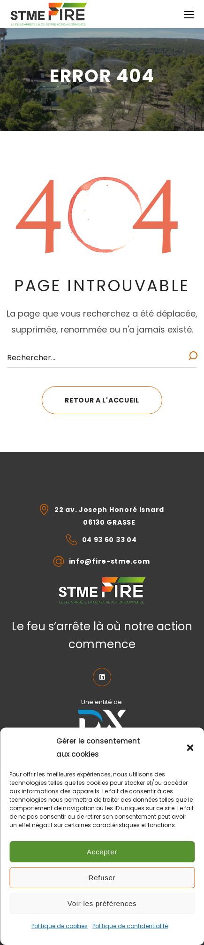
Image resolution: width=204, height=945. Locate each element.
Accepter (102, 852)
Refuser (102, 878)
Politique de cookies (59, 926)
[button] (190, 747)
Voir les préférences (102, 903)
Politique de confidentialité (130, 926)
